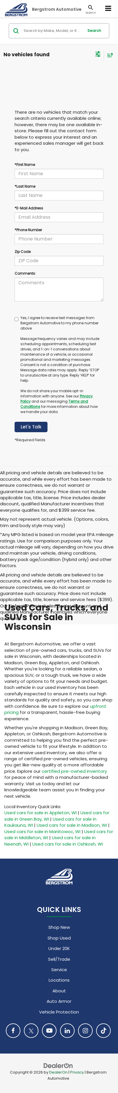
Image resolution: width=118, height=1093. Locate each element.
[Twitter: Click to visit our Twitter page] (31, 1030)
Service (59, 970)
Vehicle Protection (59, 1012)
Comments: (25, 273)
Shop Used (59, 938)
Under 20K (59, 948)
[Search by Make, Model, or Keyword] (52, 31)
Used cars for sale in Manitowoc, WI (42, 831)
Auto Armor (59, 1001)
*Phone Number (28, 229)
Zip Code (23, 251)
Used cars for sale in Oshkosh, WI (67, 844)
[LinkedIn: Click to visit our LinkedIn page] (67, 1030)
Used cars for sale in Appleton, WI (40, 813)
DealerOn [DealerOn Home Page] (58, 1072)
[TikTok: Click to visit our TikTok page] (103, 1030)
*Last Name (25, 186)
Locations (59, 980)
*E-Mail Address (29, 208)
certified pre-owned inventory (74, 771)
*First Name (25, 164)
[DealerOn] (58, 1065)
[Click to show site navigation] (108, 8)
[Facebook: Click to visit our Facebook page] (13, 1030)
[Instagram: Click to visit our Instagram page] (85, 1030)
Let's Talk (31, 427)
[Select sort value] (108, 55)
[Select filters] (98, 55)
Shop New (59, 927)
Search (94, 30)
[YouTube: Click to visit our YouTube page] (49, 1030)
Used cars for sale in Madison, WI (72, 825)
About (59, 991)
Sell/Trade (59, 959)
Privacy (77, 1072)
